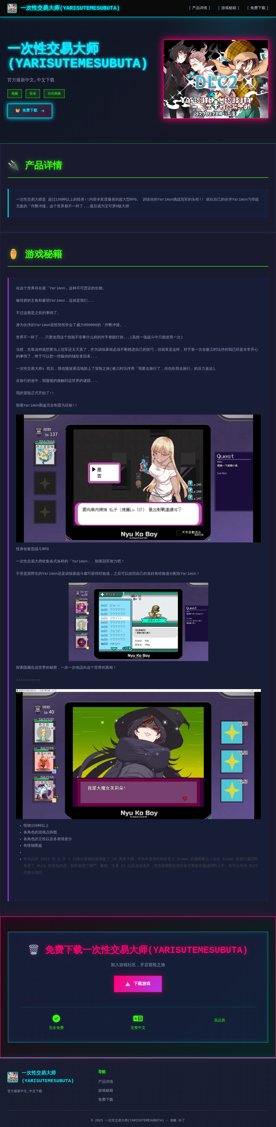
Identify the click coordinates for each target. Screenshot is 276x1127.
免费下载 (257, 8)
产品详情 (199, 8)
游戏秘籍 (228, 8)
